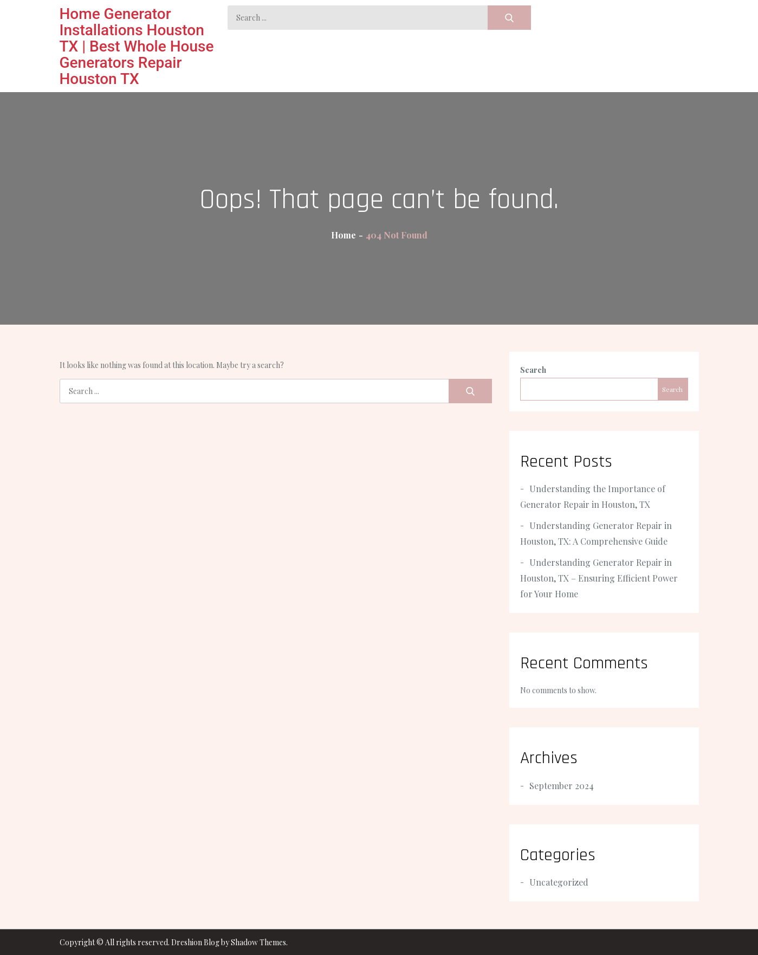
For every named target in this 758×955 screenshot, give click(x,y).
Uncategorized (558, 882)
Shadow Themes (258, 942)
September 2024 (561, 785)
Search (533, 370)
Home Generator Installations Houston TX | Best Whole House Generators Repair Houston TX (137, 46)
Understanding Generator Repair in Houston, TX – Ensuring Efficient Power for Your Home (599, 578)
